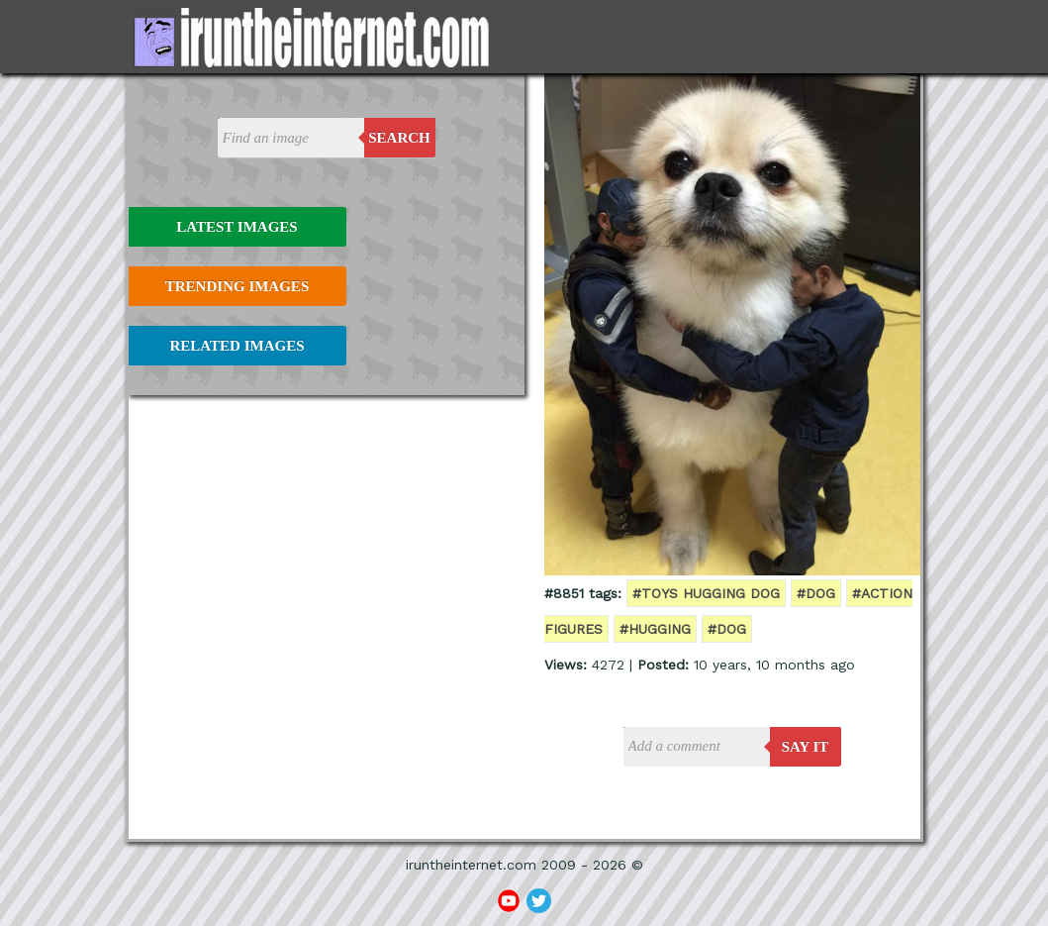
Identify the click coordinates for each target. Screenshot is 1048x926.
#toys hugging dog (706, 593)
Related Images (237, 346)
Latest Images (236, 227)
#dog (816, 593)
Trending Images (237, 286)
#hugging (655, 629)
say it (805, 747)
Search (399, 138)
